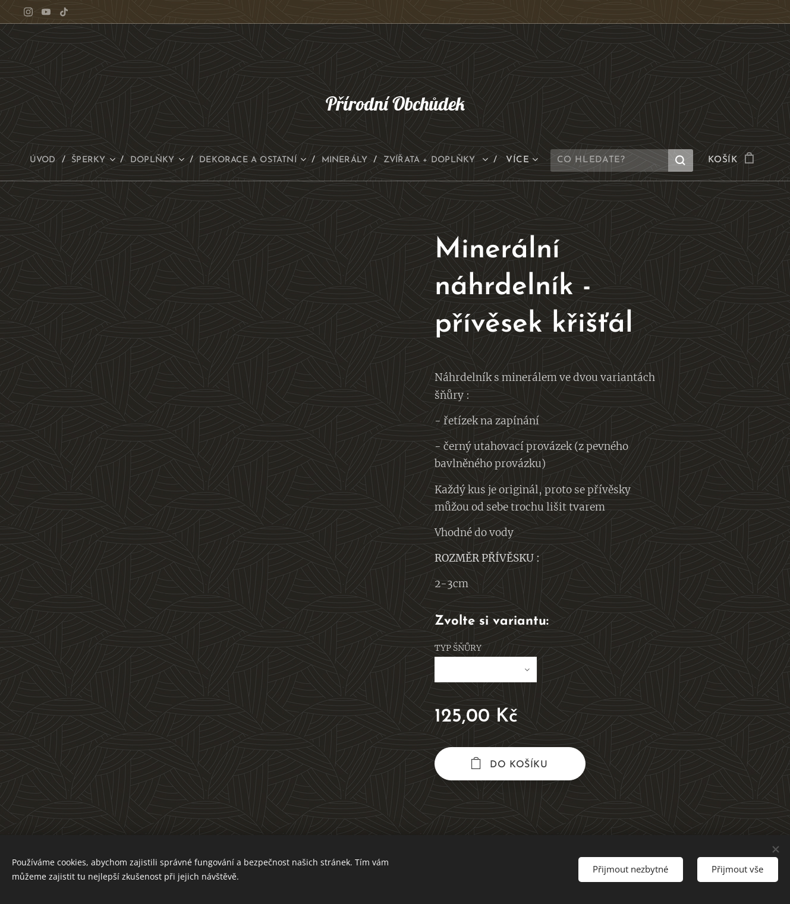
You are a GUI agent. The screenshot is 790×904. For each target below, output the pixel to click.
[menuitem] (94, 160)
